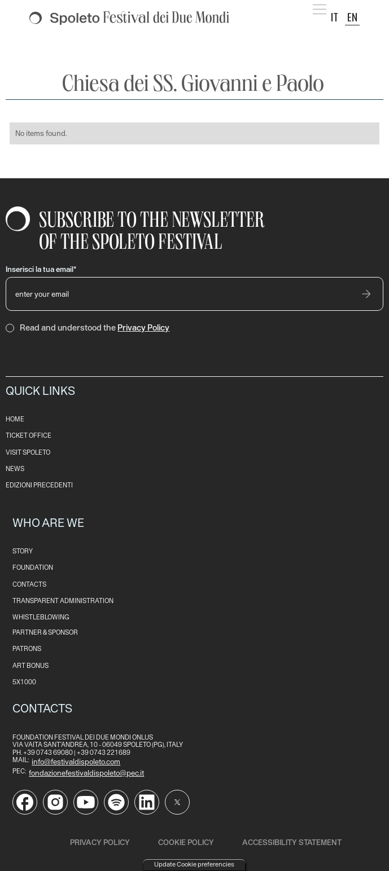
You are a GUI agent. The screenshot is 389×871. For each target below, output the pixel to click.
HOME (15, 419)
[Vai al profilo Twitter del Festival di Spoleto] (177, 802)
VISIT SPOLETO (28, 453)
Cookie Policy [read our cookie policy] (186, 842)
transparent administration (62, 601)
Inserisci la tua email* (41, 269)
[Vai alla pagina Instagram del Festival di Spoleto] (55, 802)
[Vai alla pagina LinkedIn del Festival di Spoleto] (146, 802)
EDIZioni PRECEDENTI (39, 485)
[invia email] (366, 294)
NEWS (15, 469)
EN (352, 16)
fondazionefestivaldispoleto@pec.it (86, 772)
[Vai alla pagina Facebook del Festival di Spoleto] (24, 802)
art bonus (30, 666)
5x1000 (24, 682)
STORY (22, 551)
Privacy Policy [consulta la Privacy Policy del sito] (143, 328)
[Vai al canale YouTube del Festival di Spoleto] (85, 802)
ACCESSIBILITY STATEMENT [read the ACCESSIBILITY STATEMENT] (292, 842)
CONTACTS (29, 585)
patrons (26, 649)
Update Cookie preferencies (194, 864)
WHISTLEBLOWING (40, 617)
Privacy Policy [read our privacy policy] (100, 842)
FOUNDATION (32, 568)
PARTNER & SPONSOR (45, 633)
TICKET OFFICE (28, 436)
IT (334, 16)
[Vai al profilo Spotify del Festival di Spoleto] (116, 802)
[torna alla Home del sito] (129, 18)
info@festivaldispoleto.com (76, 761)
